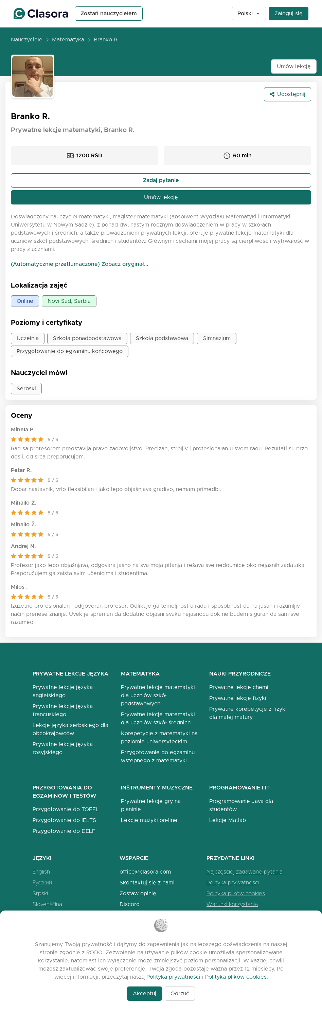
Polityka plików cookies (236, 893)
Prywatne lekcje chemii (239, 687)
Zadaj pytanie (161, 180)
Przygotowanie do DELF (64, 831)
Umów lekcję (294, 66)
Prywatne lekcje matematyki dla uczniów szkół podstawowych (158, 695)
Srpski (40, 893)
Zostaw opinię (138, 893)
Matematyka (68, 39)
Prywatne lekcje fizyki (237, 698)
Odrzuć (180, 993)
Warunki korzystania (232, 904)
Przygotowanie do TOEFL (66, 809)
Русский (42, 882)
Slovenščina (47, 904)
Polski (249, 13)
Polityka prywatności (233, 882)
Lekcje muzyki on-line (149, 820)
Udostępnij (287, 94)
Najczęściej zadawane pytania (245, 872)
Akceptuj (144, 993)
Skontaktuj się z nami (147, 882)
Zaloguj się (288, 13)
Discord (130, 904)
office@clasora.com (145, 872)
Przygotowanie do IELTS (64, 820)
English (41, 872)
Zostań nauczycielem (108, 13)
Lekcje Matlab (227, 820)
